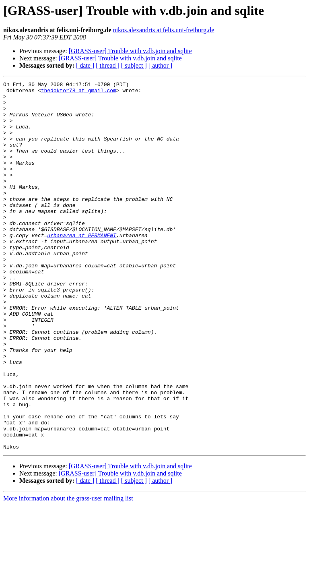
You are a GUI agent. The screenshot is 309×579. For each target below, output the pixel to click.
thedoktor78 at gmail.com (78, 92)
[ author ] (160, 65)
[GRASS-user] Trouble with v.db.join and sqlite (130, 51)
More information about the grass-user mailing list (68, 572)
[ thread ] (107, 65)
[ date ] (85, 65)
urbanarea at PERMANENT (81, 266)
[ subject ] (134, 65)
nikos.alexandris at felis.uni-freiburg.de (163, 30)
